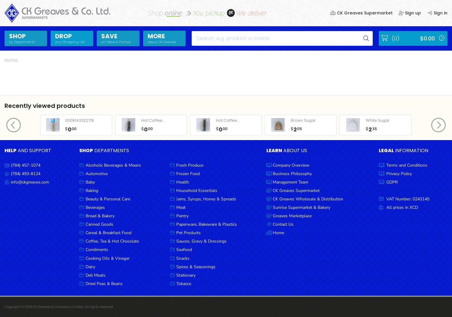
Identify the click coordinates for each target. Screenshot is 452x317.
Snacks (183, 258)
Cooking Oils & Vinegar (108, 258)
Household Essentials (196, 190)
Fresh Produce (189, 165)
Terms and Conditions (406, 165)
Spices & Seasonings (195, 267)
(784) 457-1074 (25, 165)
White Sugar (378, 120)
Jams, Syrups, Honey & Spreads (206, 199)
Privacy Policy (399, 174)
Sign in (437, 13)
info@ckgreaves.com (30, 182)
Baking (92, 190)
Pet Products (188, 233)
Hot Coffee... (153, 120)
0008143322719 (79, 120)
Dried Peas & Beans (104, 284)
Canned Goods (99, 224)
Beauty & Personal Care (108, 199)
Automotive (97, 174)
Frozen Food (188, 174)
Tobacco (183, 284)
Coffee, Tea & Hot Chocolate (112, 241)
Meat (181, 207)
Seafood (184, 250)
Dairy (90, 267)
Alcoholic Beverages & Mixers (113, 165)
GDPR (392, 182)
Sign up (410, 13)
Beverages (95, 207)
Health (182, 182)
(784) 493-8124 (25, 174)
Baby (90, 182)
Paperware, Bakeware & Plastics (206, 224)
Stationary (186, 275)
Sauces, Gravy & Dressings (201, 241)
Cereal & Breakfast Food (108, 233)
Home (11, 60)
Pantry (182, 216)
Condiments (97, 250)
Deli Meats (95, 275)
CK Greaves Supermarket (361, 13)
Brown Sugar (303, 120)
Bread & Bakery (100, 216)
